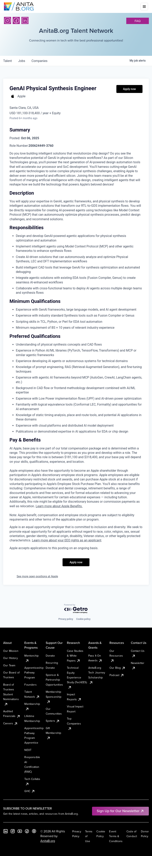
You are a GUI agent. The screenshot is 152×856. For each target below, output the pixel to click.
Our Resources (116, 656)
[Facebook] (16, 20)
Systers (53, 721)
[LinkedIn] (25, 20)
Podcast (116, 675)
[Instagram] (7, 20)
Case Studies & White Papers (75, 656)
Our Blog (117, 668)
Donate (50, 656)
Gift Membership (53, 733)
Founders (30, 685)
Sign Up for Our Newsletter (120, 810)
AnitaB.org (47, 841)
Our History (10, 658)
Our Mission (10, 651)
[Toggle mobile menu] (144, 6)
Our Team (9, 665)
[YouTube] (19, 831)
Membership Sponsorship (54, 696)
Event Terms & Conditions (116, 836)
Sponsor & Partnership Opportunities (54, 680)
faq (138, 21)
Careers (10, 723)
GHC (29, 791)
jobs (21, 61)
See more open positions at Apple (37, 576)
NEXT (27, 750)
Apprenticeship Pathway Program (33, 672)
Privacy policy (65, 619)
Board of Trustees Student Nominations (11, 694)
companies (39, 61)
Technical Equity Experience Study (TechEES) (77, 677)
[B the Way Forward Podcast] (34, 831)
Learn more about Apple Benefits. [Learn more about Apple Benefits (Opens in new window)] (59, 506)
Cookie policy (83, 619)
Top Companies (74, 723)
